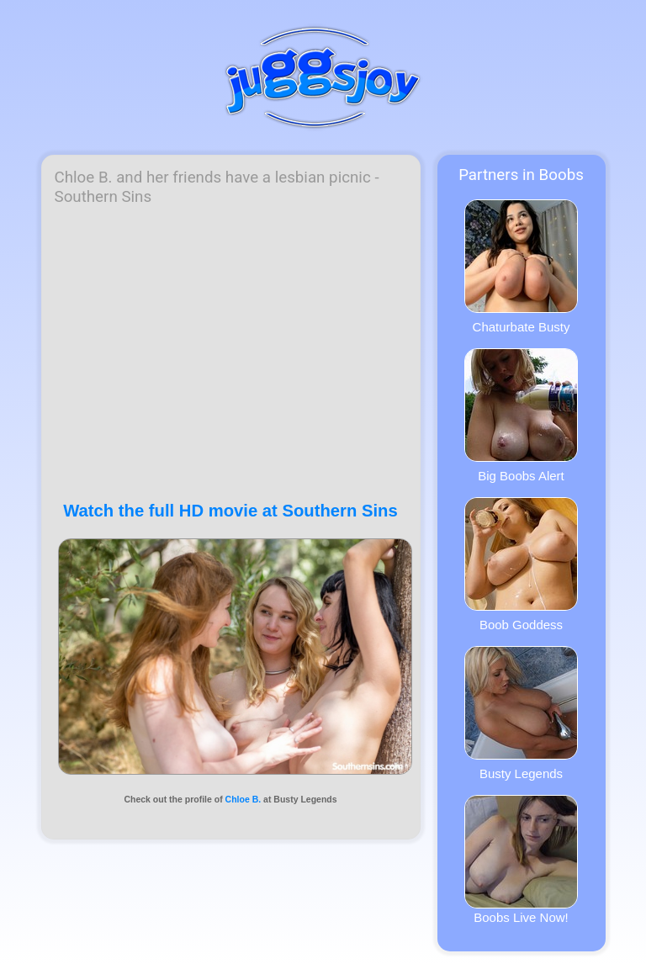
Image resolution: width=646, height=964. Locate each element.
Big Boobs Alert (521, 415)
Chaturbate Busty (521, 266)
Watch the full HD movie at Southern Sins (230, 510)
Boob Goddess (521, 564)
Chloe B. (243, 799)
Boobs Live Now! (521, 859)
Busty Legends (521, 713)
